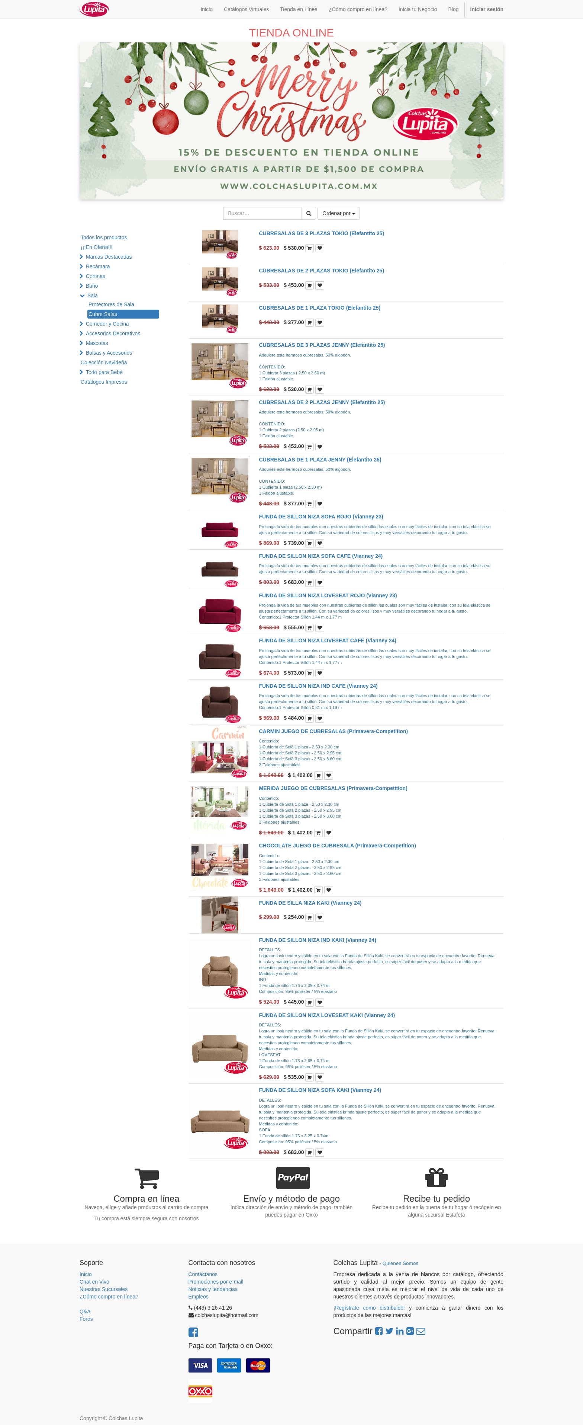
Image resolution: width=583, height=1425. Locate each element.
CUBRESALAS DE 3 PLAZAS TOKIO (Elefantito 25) (321, 233)
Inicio (86, 1274)
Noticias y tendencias (213, 1289)
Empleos (199, 1297)
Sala (92, 295)
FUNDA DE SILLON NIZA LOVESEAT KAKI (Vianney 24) (327, 1015)
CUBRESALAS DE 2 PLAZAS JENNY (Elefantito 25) (322, 402)
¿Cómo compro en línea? (109, 1297)
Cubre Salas (102, 314)
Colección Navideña (104, 362)
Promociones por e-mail (216, 1282)
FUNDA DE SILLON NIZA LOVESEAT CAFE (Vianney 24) (327, 640)
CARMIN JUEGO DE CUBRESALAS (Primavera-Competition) (333, 731)
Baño (92, 286)
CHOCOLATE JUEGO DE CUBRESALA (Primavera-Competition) (337, 846)
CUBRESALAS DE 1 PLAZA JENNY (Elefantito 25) (320, 460)
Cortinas (95, 276)
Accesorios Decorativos (113, 333)
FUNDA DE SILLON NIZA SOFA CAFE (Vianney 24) (321, 556)
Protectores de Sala (111, 304)
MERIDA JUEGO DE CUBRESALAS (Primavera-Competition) (333, 788)
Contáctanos (203, 1274)
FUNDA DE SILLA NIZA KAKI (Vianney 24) (310, 903)
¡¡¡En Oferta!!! (97, 247)
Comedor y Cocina (107, 324)
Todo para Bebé (104, 372)
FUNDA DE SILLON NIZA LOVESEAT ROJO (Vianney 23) (328, 595)
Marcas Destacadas (109, 257)
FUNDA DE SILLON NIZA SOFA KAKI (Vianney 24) (320, 1090)
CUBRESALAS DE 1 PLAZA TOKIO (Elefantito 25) (320, 308)
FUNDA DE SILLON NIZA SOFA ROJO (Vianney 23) (321, 517)
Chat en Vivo (94, 1282)
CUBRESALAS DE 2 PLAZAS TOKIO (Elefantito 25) (321, 271)
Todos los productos (104, 237)
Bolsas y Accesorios (109, 353)
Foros (86, 1319)
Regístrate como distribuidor (370, 1308)
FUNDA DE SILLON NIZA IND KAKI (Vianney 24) (317, 940)
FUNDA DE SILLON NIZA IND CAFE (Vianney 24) (318, 686)
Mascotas (97, 343)
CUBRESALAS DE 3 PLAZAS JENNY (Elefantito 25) (322, 345)
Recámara (98, 266)
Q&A (85, 1311)
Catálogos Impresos (104, 382)
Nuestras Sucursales (104, 1289)
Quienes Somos (400, 1263)
